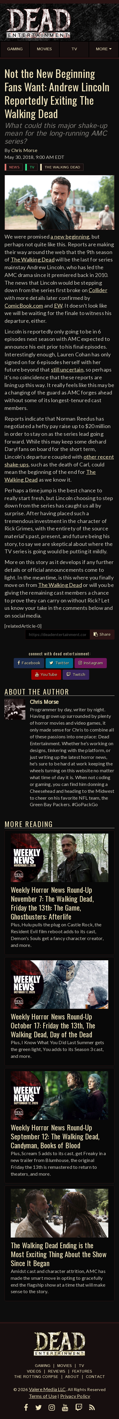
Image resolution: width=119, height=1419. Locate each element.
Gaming (42, 1366)
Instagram (90, 663)
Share (102, 635)
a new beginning (69, 236)
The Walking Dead (62, 167)
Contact (95, 1377)
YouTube (46, 675)
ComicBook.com (23, 305)
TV (32, 167)
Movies (64, 1366)
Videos (34, 1371)
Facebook (29, 663)
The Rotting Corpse (36, 1377)
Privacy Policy (75, 1396)
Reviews (56, 1371)
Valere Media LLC (47, 1389)
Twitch (76, 675)
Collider (98, 290)
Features (82, 1371)
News (14, 167)
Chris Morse (24, 150)
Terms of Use (43, 1396)
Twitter (59, 663)
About (72, 1377)
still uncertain (67, 369)
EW (58, 305)
